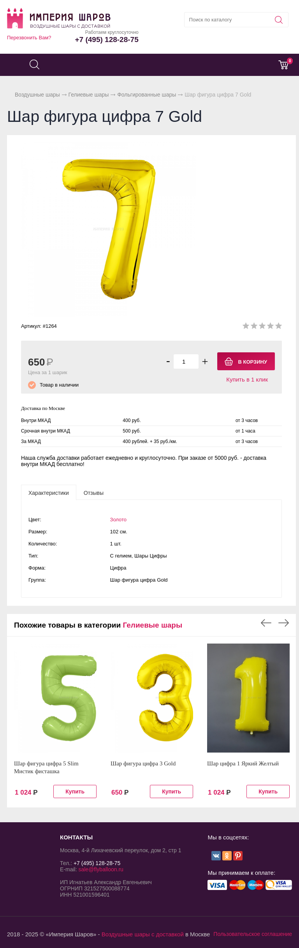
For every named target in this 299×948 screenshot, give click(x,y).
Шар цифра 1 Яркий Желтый (243, 763)
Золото (118, 519)
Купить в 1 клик (247, 379)
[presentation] (48, 492)
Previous (266, 623)
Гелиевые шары (89, 94)
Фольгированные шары (146, 94)
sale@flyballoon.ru (100, 869)
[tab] (48, 492)
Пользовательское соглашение (252, 934)
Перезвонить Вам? (29, 37)
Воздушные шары (37, 94)
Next (283, 623)
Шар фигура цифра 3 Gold (143, 763)
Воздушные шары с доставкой (143, 934)
